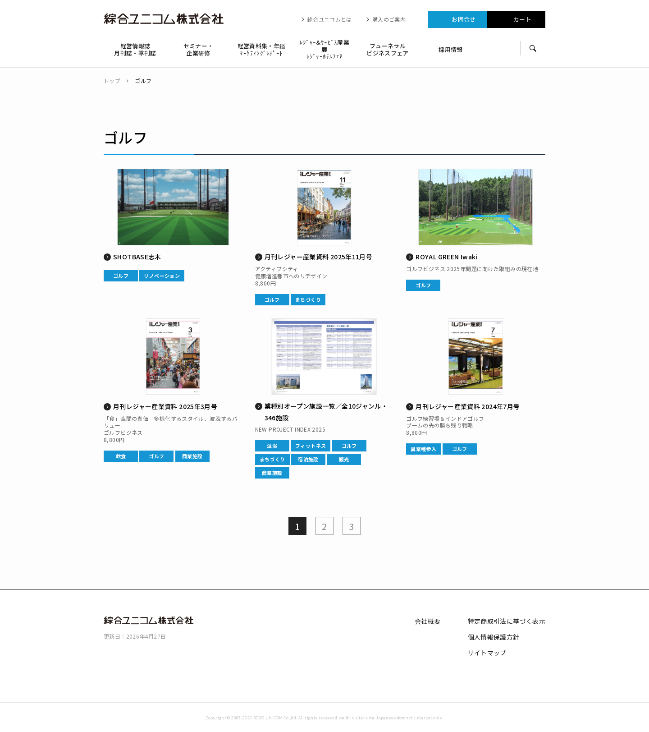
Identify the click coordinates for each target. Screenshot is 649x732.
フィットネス (310, 445)
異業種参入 (423, 448)
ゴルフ (120, 275)
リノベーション (162, 275)
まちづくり (308, 299)
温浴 (272, 445)
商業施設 (192, 456)
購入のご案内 (389, 19)
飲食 (121, 456)
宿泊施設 (308, 459)
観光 (344, 459)
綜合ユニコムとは (329, 19)
